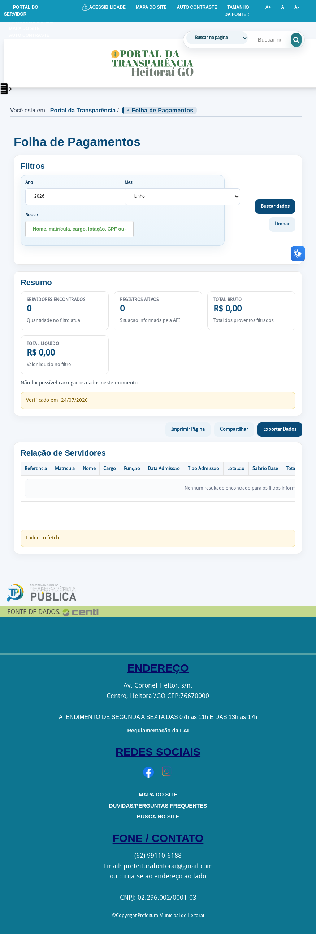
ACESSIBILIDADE (104, 7)
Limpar (282, 224)
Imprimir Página (188, 429)
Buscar (31, 215)
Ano (29, 183)
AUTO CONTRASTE (197, 7)
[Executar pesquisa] (301, 40)
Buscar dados (275, 206)
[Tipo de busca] (217, 37)
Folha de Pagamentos (162, 110)
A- (296, 7)
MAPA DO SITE (151, 7)
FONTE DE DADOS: (34, 612)
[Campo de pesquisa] (271, 39)
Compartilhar (234, 429)
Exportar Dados (279, 429)
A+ (268, 7)
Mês (129, 183)
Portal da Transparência (83, 110)
